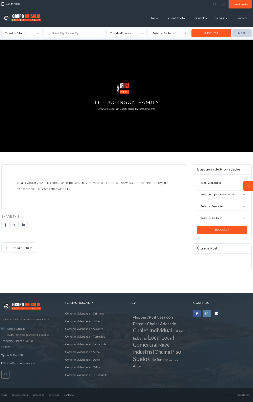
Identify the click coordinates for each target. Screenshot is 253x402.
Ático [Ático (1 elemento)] (137, 366)
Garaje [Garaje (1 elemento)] (178, 331)
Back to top (243, 394)
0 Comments (148, 108)
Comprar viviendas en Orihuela (84, 313)
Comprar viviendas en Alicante (84, 328)
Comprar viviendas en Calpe (82, 367)
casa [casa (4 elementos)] (151, 317)
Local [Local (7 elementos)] (154, 337)
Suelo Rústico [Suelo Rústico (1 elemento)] (158, 360)
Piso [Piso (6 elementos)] (176, 351)
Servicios (221, 18)
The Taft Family (19, 247)
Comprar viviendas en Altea (82, 352)
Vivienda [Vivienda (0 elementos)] (173, 360)
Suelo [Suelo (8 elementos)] (140, 358)
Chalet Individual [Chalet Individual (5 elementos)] (152, 330)
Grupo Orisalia (176, 18)
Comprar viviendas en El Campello (86, 375)
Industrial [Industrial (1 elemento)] (140, 338)
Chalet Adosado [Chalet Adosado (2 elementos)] (161, 323)
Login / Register (240, 4)
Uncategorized (128, 108)
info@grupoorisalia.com (21, 363)
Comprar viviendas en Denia (82, 359)
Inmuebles (200, 18)
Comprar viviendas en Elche (82, 321)
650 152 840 (15, 355)
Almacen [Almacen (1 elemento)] (139, 317)
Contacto (241, 18)
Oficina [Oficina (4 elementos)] (162, 352)
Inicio (154, 18)
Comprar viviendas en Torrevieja (85, 336)
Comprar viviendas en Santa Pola (85, 344)
